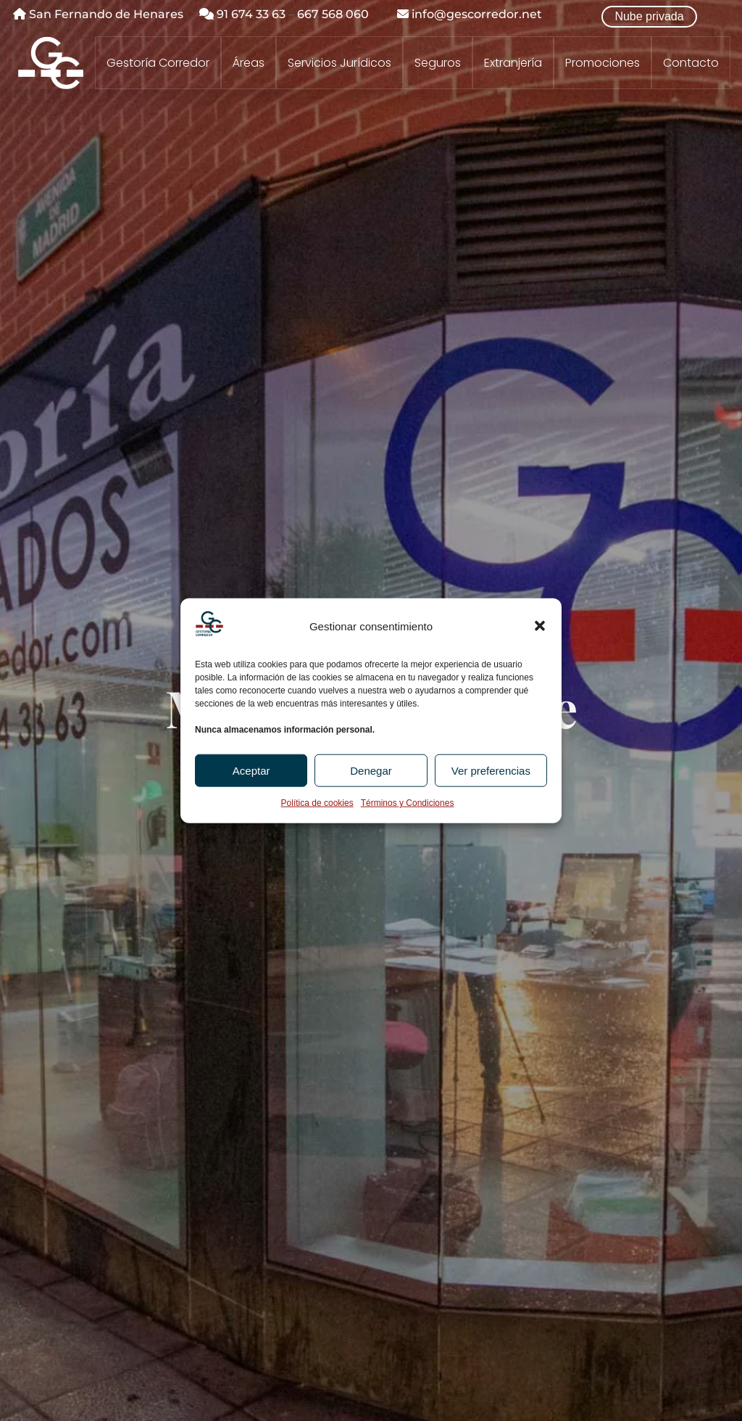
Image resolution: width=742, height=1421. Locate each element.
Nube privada (648, 16)
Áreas (248, 63)
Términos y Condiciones (407, 803)
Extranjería (513, 63)
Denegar (371, 771)
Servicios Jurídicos (339, 63)
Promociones (602, 63)
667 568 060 (333, 14)
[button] (540, 626)
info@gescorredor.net (469, 14)
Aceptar (251, 771)
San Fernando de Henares (98, 14)
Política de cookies (317, 803)
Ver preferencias (490, 771)
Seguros (437, 63)
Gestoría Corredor (158, 63)
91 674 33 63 (242, 14)
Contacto (691, 63)
